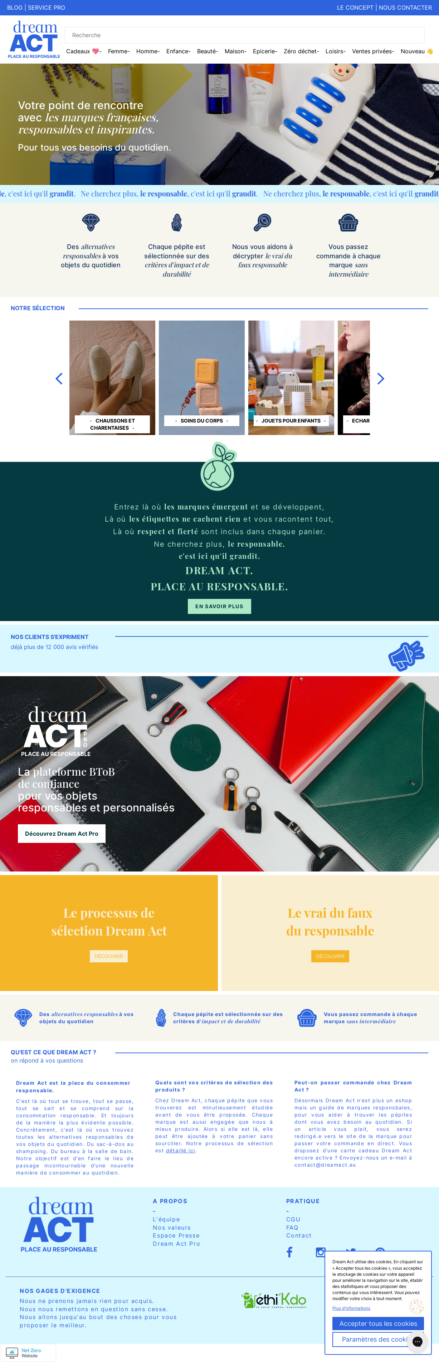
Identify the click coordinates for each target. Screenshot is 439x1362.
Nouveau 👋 (417, 51)
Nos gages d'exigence (60, 1290)
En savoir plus (219, 606)
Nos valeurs (172, 1227)
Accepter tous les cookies (378, 1323)
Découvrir (108, 956)
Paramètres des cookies (378, 1339)
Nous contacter (405, 7)
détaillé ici (180, 1150)
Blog (15, 7)
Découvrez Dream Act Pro (61, 833)
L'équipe (166, 1219)
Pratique (303, 1201)
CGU (293, 1219)
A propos (170, 1201)
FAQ (292, 1227)
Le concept (355, 7)
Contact (299, 1235)
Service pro (46, 7)
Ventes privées (372, 51)
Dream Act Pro (176, 1243)
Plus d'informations (351, 1308)
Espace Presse (176, 1235)
